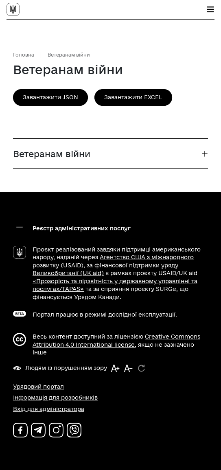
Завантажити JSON (50, 97)
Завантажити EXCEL (133, 97)
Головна (23, 54)
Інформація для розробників (55, 397)
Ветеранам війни (69, 54)
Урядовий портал (38, 386)
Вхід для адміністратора (48, 409)
